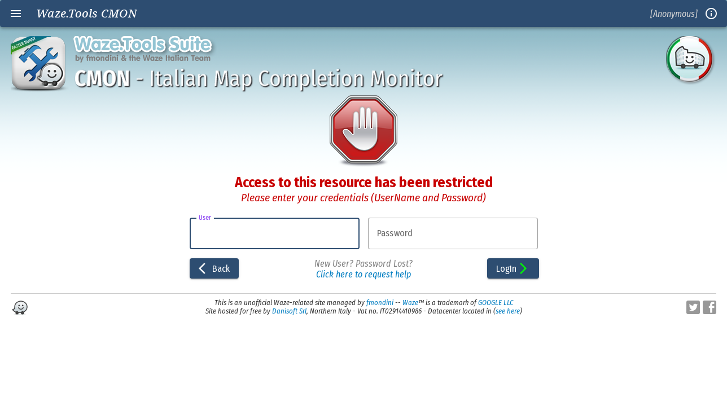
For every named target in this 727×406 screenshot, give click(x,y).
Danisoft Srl (289, 311)
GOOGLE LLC (495, 302)
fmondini (379, 302)
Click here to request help (363, 274)
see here (508, 311)
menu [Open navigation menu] (16, 13)
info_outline (711, 13)
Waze (410, 302)
